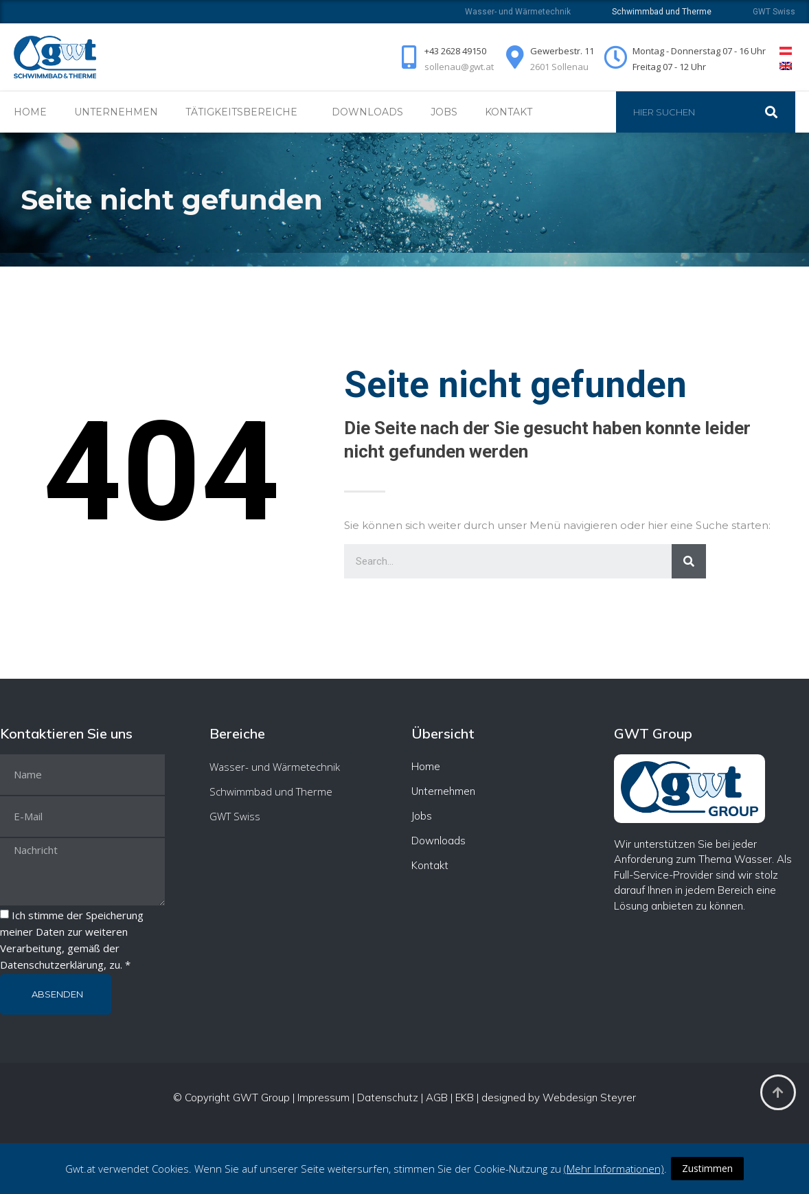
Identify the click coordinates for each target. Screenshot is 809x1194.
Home (30, 112)
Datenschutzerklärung (52, 964)
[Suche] (778, 112)
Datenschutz (387, 1097)
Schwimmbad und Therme (270, 791)
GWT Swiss (774, 11)
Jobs (444, 112)
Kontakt (508, 112)
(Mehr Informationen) (614, 1168)
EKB (464, 1097)
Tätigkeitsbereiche (244, 112)
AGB (437, 1097)
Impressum (323, 1097)
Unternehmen (116, 112)
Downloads (367, 112)
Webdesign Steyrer (589, 1097)
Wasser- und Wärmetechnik (518, 11)
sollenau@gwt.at (459, 66)
